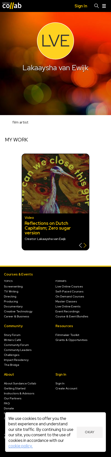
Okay (89, 432)
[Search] (96, 6)
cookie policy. (20, 445)
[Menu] (104, 6)
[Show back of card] (82, 246)
